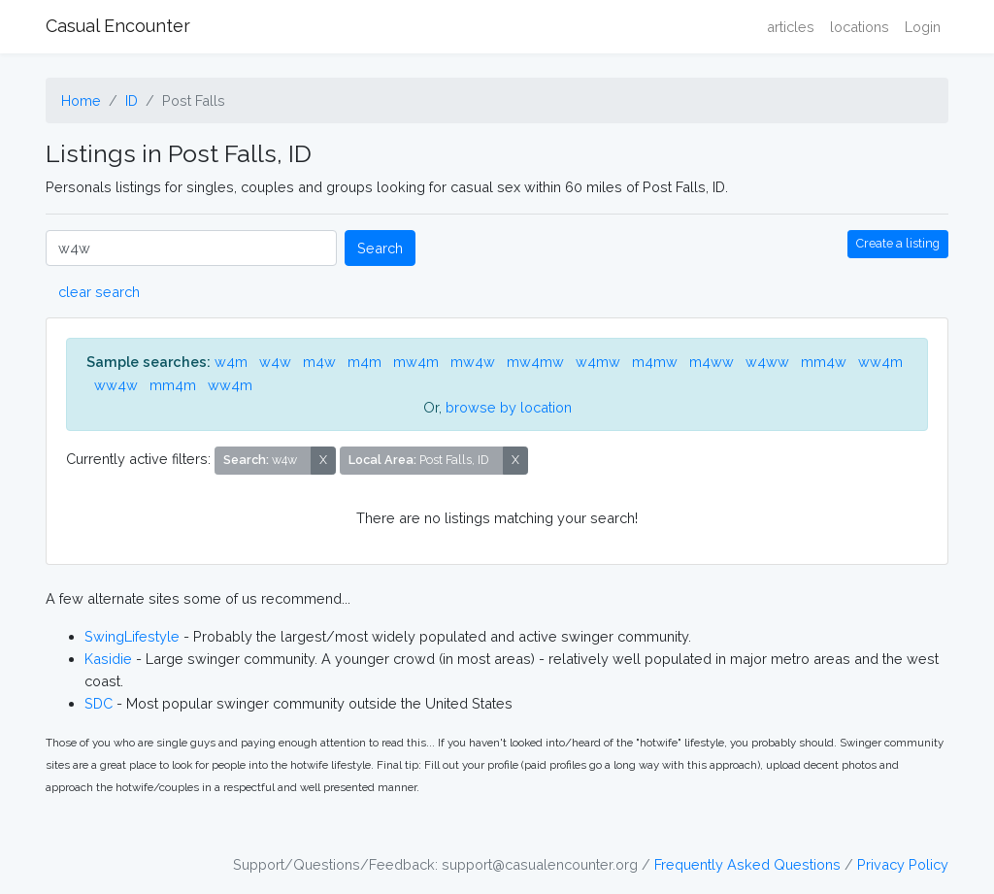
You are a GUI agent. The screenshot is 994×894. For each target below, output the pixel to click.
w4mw (598, 361)
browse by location (509, 407)
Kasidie (108, 658)
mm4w (823, 361)
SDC (98, 703)
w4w (275, 361)
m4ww (711, 361)
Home (81, 100)
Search (380, 248)
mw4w (472, 361)
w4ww (767, 361)
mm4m (172, 385)
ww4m (880, 361)
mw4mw (535, 361)
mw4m (416, 361)
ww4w (116, 385)
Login (923, 26)
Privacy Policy (902, 864)
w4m (231, 361)
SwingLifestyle (132, 636)
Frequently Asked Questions (747, 864)
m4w (319, 361)
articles (790, 26)
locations (859, 26)
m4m (364, 361)
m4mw (655, 361)
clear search (99, 291)
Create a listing (898, 243)
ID (131, 100)
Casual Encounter (118, 26)
